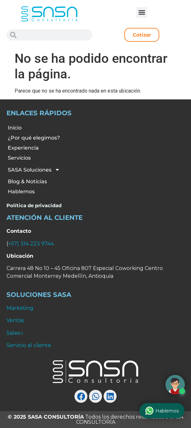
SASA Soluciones (34, 169)
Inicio (15, 128)
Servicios (19, 158)
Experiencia (23, 148)
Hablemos (21, 191)
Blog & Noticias (27, 181)
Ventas (15, 320)
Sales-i (14, 333)
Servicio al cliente (28, 345)
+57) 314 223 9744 (31, 244)
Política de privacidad (34, 205)
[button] (141, 12)
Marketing (19, 308)
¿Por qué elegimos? (34, 138)
